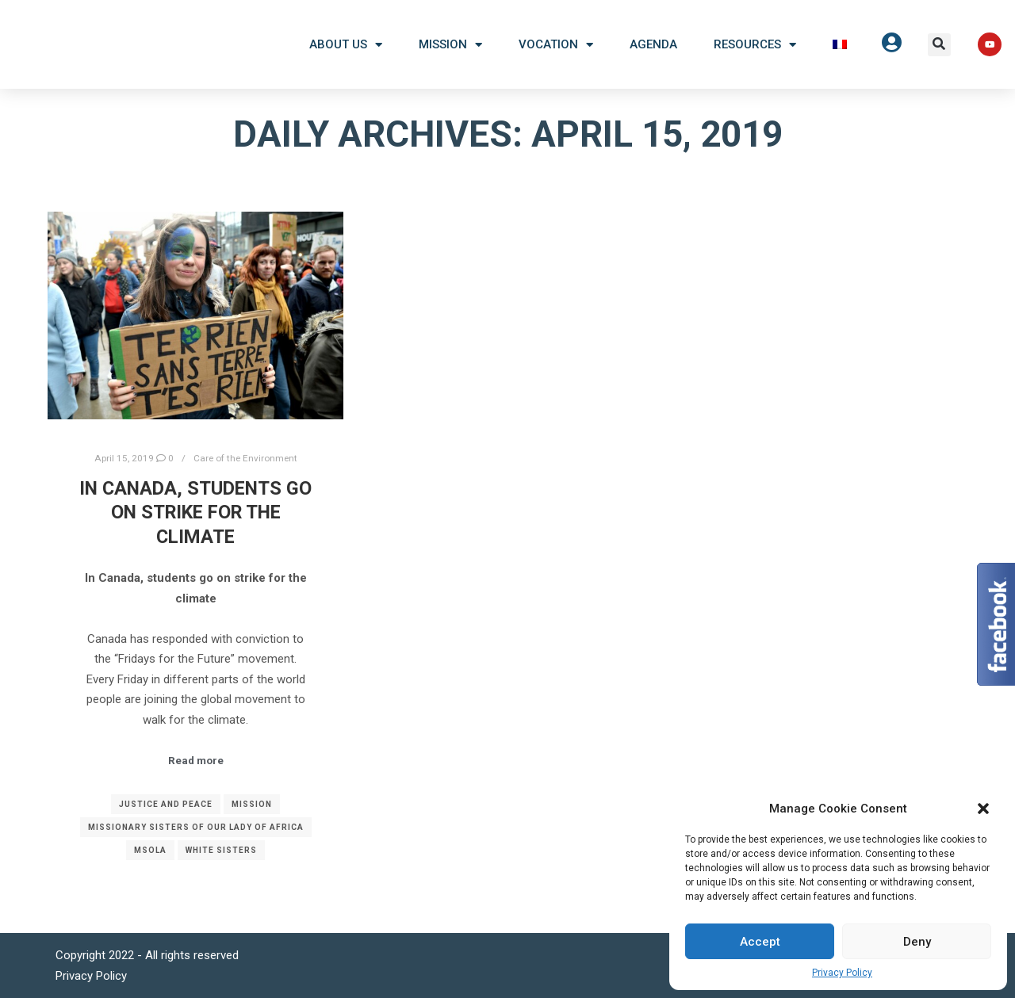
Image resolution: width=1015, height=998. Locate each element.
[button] (939, 44)
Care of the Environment (245, 458)
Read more (196, 761)
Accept (760, 942)
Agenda (653, 44)
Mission (450, 45)
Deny (917, 942)
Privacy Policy (842, 972)
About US (345, 45)
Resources (755, 45)
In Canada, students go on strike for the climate (195, 512)
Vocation (556, 45)
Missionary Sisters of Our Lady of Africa (196, 827)
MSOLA (150, 850)
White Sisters (221, 850)
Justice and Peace (166, 804)
